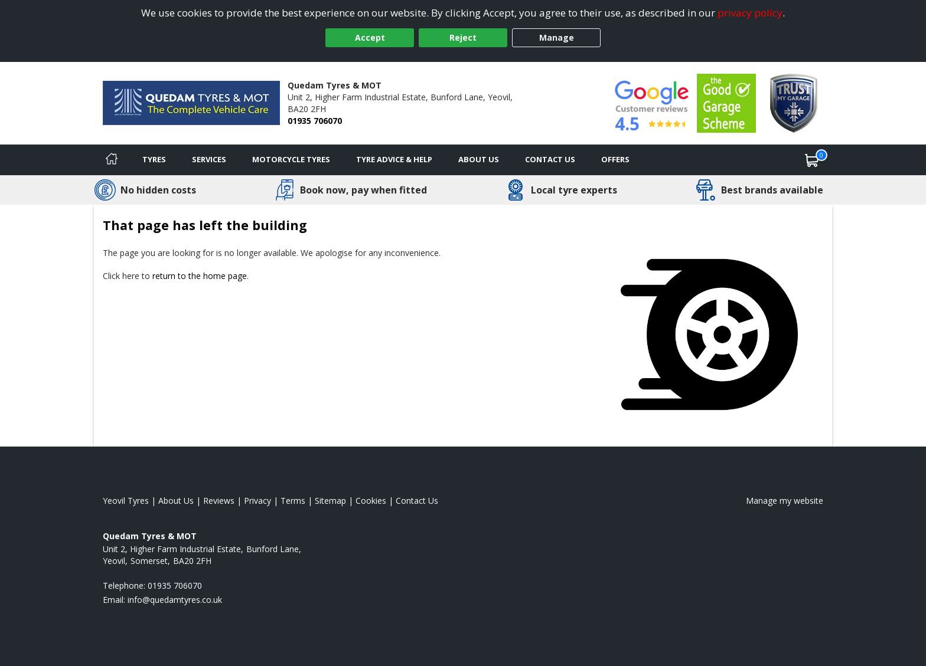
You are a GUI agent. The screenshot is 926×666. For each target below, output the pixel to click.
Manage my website (784, 500)
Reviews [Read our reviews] (218, 500)
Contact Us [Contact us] (550, 159)
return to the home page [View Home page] (199, 275)
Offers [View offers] (615, 159)
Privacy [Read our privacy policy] (257, 500)
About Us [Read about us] (176, 500)
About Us (478, 159)
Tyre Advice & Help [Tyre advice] (394, 159)
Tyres (154, 159)
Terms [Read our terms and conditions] (293, 500)
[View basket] (812, 160)
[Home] (111, 160)
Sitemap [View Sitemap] (330, 500)
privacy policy (750, 12)
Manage (556, 37)
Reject (463, 37)
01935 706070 (315, 120)
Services (209, 159)
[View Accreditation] (726, 102)
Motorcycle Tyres (291, 159)
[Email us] (175, 599)
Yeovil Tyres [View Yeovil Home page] (126, 500)
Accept (370, 37)
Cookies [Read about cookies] (371, 500)
